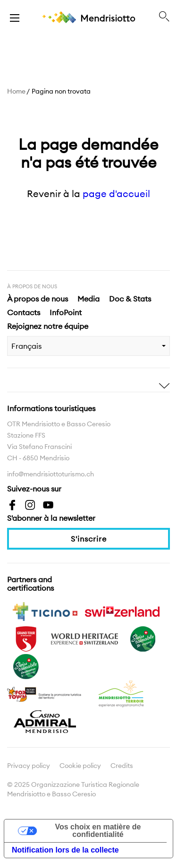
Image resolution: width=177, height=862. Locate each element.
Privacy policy (28, 765)
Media (88, 298)
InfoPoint (66, 312)
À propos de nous (37, 298)
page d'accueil (116, 193)
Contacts (23, 312)
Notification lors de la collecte (65, 850)
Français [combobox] (26, 346)
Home (16, 91)
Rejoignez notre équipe (47, 326)
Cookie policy (80, 765)
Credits (121, 765)
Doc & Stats (130, 298)
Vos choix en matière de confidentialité (98, 830)
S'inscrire (89, 538)
